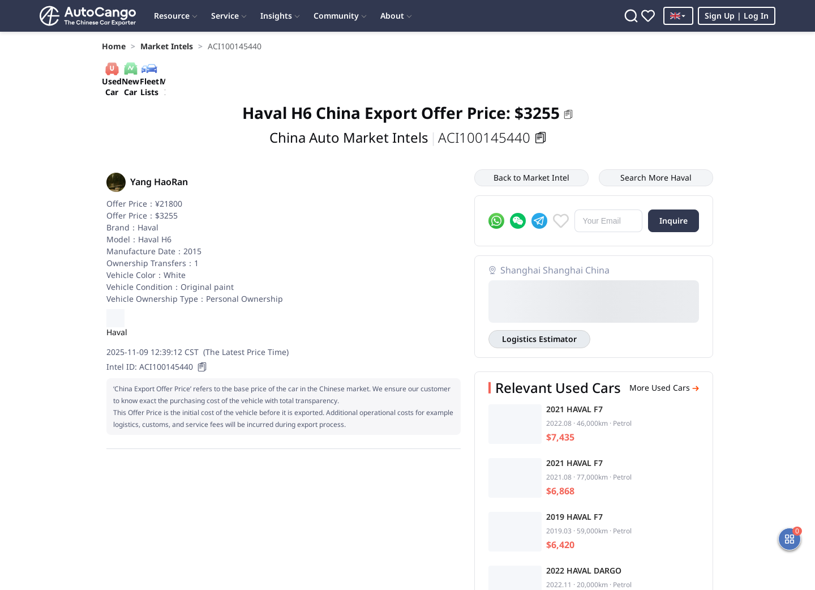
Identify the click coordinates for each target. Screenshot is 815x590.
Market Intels (166, 46)
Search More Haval (656, 177)
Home (114, 46)
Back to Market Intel (531, 177)
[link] (114, 46)
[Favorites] (648, 16)
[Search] (631, 16)
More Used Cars (664, 388)
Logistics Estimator (539, 339)
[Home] (88, 16)
